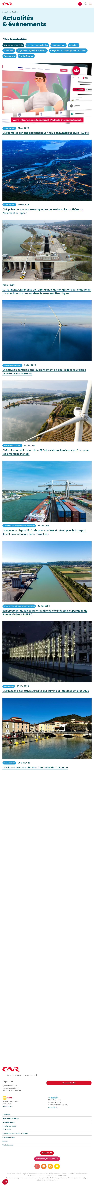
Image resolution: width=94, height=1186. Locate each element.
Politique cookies (54, 1174)
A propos (6, 1114)
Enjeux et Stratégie (10, 1118)
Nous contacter (69, 1083)
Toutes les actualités (13, 45)
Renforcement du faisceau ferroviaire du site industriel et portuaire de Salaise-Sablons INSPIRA (44, 613)
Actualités (6, 1130)
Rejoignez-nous (9, 1126)
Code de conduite (81, 1174)
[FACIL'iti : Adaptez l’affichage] (80, 4)
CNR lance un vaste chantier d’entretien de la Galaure (35, 768)
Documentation (8, 1137)
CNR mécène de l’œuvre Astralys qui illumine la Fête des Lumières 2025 (45, 692)
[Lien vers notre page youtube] (57, 1166)
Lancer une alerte (68, 1174)
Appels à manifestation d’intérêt (15, 1133)
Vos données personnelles (38, 1174)
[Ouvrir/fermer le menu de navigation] (90, 4)
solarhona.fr (7, 1106)
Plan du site (11, 1174)
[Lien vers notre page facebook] (50, 1166)
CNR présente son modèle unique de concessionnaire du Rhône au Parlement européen (42, 212)
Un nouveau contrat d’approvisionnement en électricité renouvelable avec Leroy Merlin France (44, 372)
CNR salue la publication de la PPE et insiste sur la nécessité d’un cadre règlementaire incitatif (45, 453)
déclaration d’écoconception (47, 1180)
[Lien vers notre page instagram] (44, 1166)
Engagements (8, 1122)
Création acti (52, 1176)
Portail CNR (47, 1153)
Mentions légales (22, 1174)
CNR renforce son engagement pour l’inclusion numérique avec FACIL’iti (45, 134)
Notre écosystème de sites (47, 1159)
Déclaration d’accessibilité (37, 1176)
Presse (5, 1141)
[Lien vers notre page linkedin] (37, 1166)
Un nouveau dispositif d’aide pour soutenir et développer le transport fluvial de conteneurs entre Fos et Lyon (44, 533)
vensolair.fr (52, 1107)
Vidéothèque (7, 1145)
